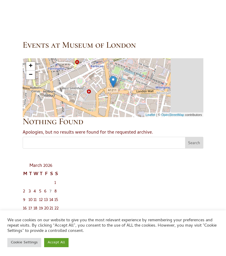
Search (194, 143)
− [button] (31, 75)
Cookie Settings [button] (24, 243)
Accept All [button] (56, 243)
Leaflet (150, 115)
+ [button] (31, 66)
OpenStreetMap (172, 115)
